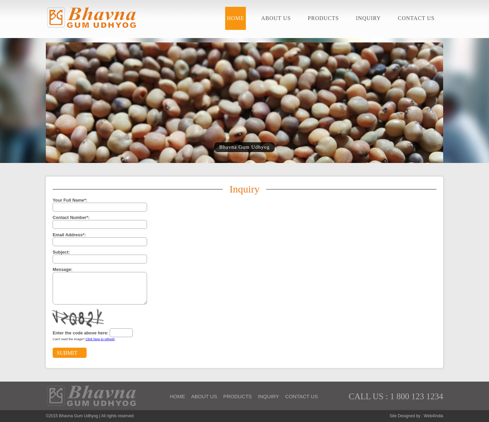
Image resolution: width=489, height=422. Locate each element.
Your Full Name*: (70, 200)
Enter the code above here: (80, 332)
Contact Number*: (71, 217)
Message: (62, 269)
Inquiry (368, 18)
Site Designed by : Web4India (416, 416)
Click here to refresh (100, 339)
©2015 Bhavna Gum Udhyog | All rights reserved (90, 416)
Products (323, 18)
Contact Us (416, 18)
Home (235, 18)
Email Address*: (69, 234)
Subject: (61, 252)
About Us (276, 18)
